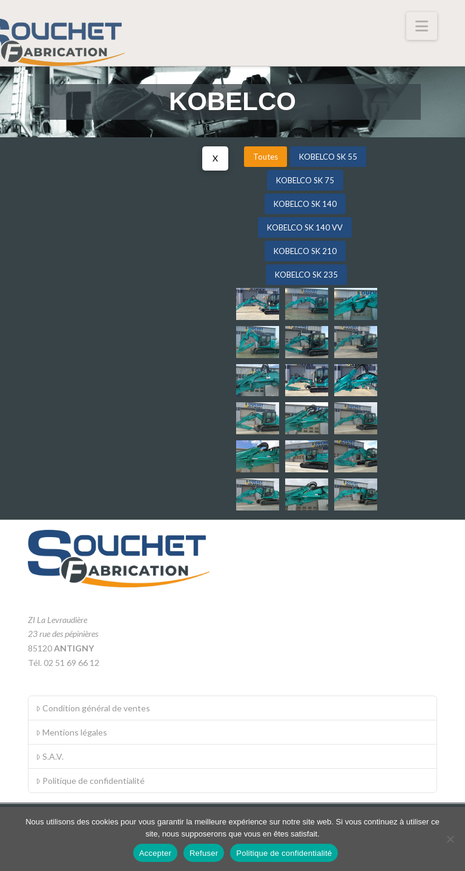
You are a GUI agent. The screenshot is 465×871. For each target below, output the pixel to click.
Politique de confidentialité (90, 780)
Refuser (204, 853)
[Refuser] (450, 839)
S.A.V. (50, 756)
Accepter (155, 853)
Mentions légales (71, 732)
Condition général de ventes (93, 708)
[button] (421, 26)
